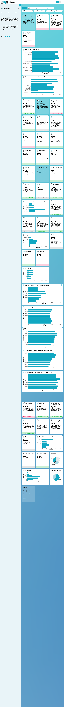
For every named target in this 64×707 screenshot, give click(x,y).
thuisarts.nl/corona (43, 172)
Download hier (27, 19)
